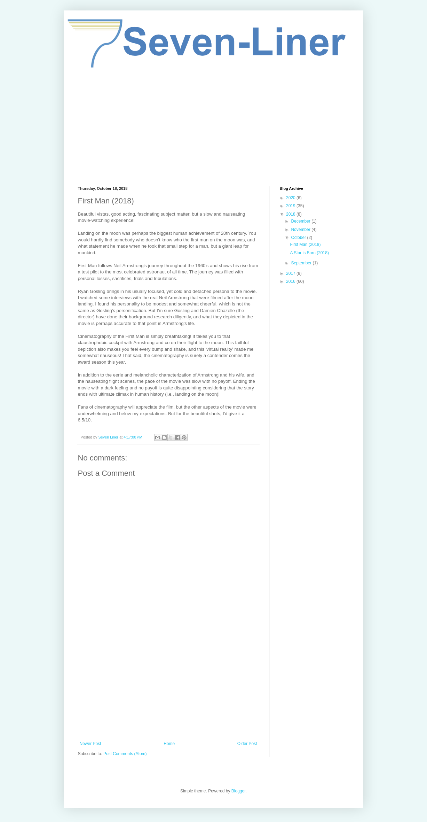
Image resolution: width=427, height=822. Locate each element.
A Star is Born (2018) (309, 252)
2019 (291, 205)
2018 (291, 214)
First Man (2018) (305, 244)
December (301, 221)
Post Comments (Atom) (125, 753)
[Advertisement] (213, 127)
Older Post (247, 743)
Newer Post (90, 743)
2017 (291, 273)
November (301, 229)
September (302, 263)
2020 (291, 197)
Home (169, 743)
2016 (291, 281)
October (299, 237)
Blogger (238, 791)
